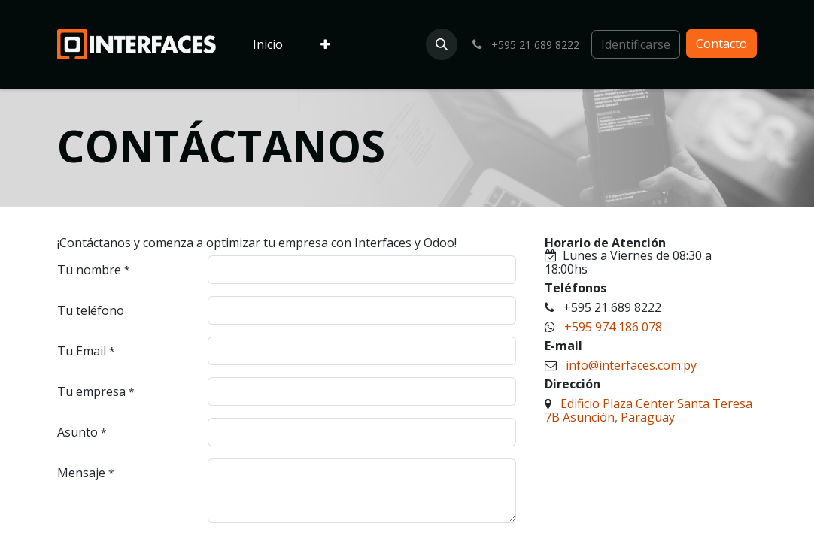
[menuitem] (268, 45)
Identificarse (635, 44)
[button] (441, 44)
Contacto (721, 43)
